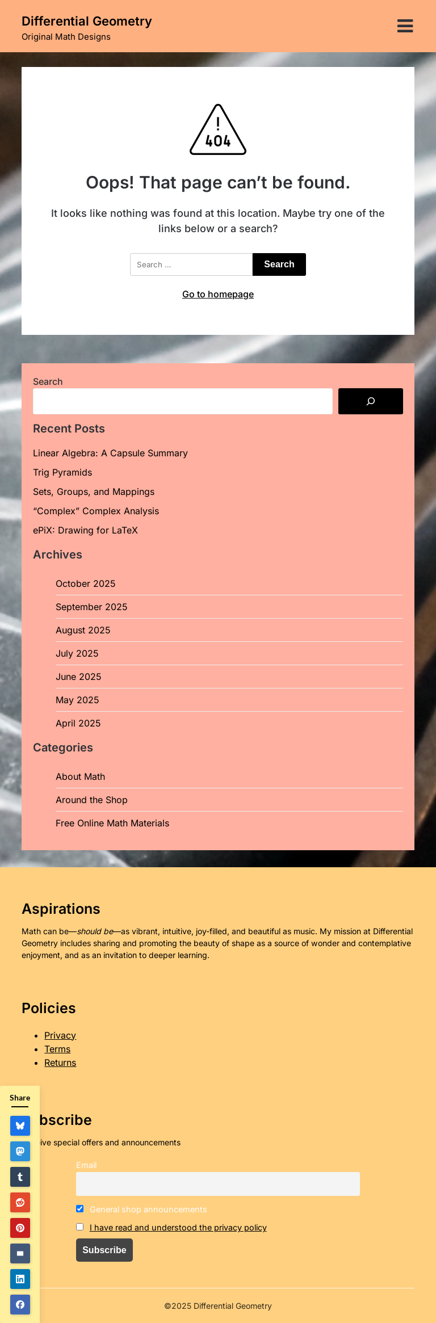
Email (86, 1165)
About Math (80, 776)
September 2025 (92, 606)
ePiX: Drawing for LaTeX (85, 530)
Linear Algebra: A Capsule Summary (110, 453)
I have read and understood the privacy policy (178, 1227)
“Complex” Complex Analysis (96, 510)
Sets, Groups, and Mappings (93, 491)
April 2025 (78, 723)
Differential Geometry (87, 21)
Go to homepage (218, 294)
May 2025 (77, 699)
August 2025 (83, 630)
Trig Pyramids (62, 472)
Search (48, 381)
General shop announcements (141, 1209)
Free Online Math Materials (112, 823)
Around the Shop (92, 799)
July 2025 (77, 653)
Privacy (60, 1035)
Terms (57, 1049)
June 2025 (79, 676)
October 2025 (86, 583)
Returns (60, 1062)
